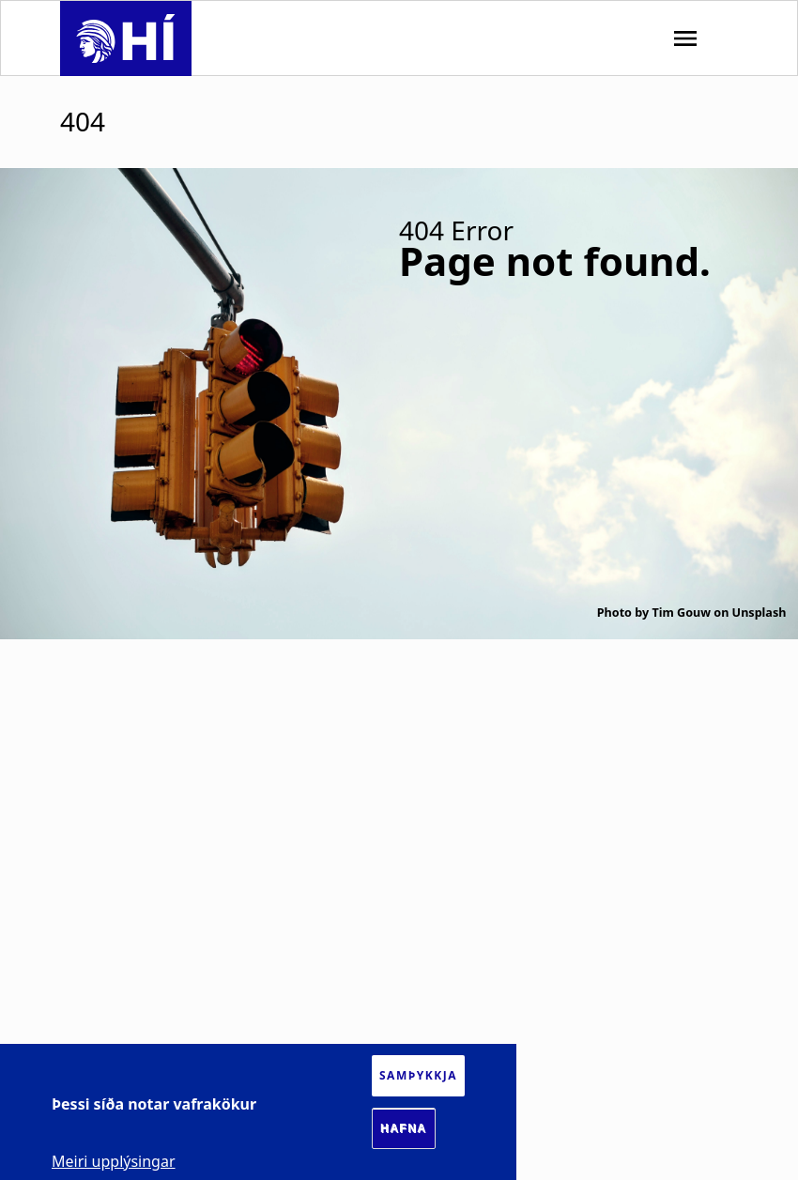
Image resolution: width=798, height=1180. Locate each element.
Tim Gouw (681, 613)
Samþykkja (418, 1075)
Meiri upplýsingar (114, 1161)
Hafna (403, 1128)
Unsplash (759, 613)
